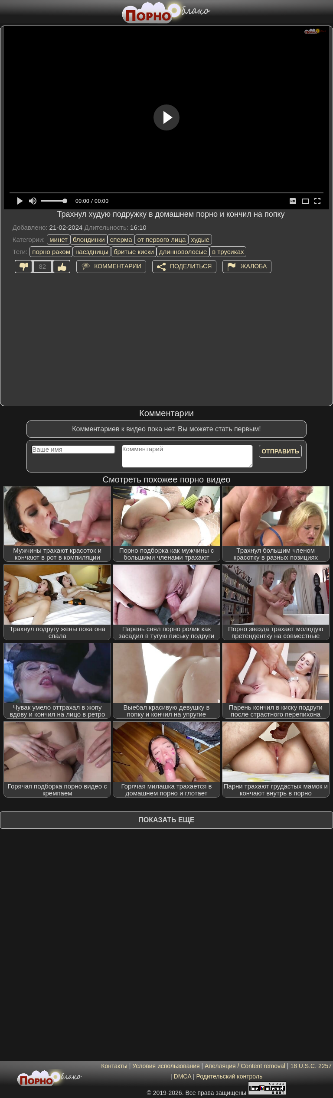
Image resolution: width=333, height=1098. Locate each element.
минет (58, 239)
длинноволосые (183, 251)
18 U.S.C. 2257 (311, 1065)
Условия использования (165, 1065)
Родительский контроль (229, 1076)
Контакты (114, 1065)
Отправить (280, 451)
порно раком (51, 251)
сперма (121, 239)
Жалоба (253, 265)
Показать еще (166, 820)
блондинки (89, 239)
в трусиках (228, 251)
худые (200, 239)
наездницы (91, 251)
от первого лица (161, 239)
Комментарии (117, 265)
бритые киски (134, 251)
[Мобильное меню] (8, 12)
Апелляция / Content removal (245, 1065)
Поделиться (191, 265)
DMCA (182, 1076)
